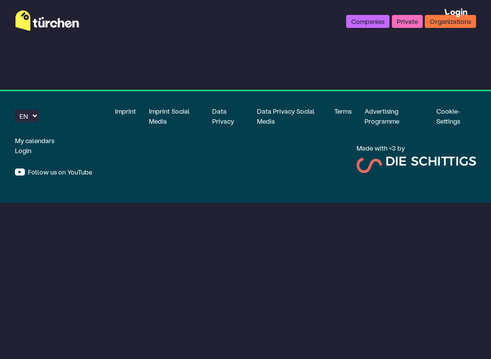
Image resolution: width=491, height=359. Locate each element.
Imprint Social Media (169, 116)
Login (456, 11)
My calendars (34, 140)
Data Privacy (223, 116)
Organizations (450, 21)
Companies (367, 21)
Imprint (125, 111)
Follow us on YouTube (59, 172)
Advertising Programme (382, 116)
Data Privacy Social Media (286, 116)
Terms (343, 111)
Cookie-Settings (448, 116)
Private (407, 21)
